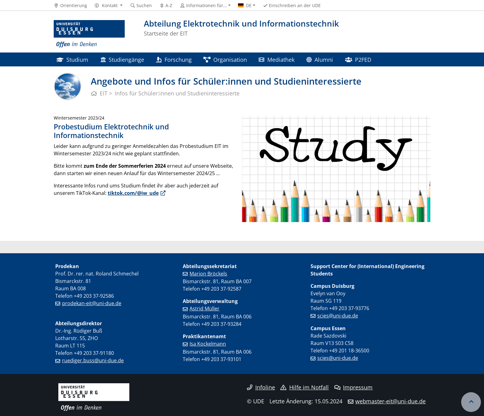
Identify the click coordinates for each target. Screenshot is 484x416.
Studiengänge (122, 59)
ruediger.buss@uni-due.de (93, 360)
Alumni (319, 59)
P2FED (358, 59)
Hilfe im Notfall (304, 387)
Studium (72, 59)
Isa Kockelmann (208, 343)
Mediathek (276, 59)
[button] (108, 5)
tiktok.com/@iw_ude (133, 193)
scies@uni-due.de (337, 315)
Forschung (173, 59)
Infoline (261, 387)
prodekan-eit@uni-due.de (91, 303)
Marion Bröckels (208, 273)
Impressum (353, 387)
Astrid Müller (204, 308)
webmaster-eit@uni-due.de (390, 401)
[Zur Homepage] (89, 34)
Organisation (225, 59)
